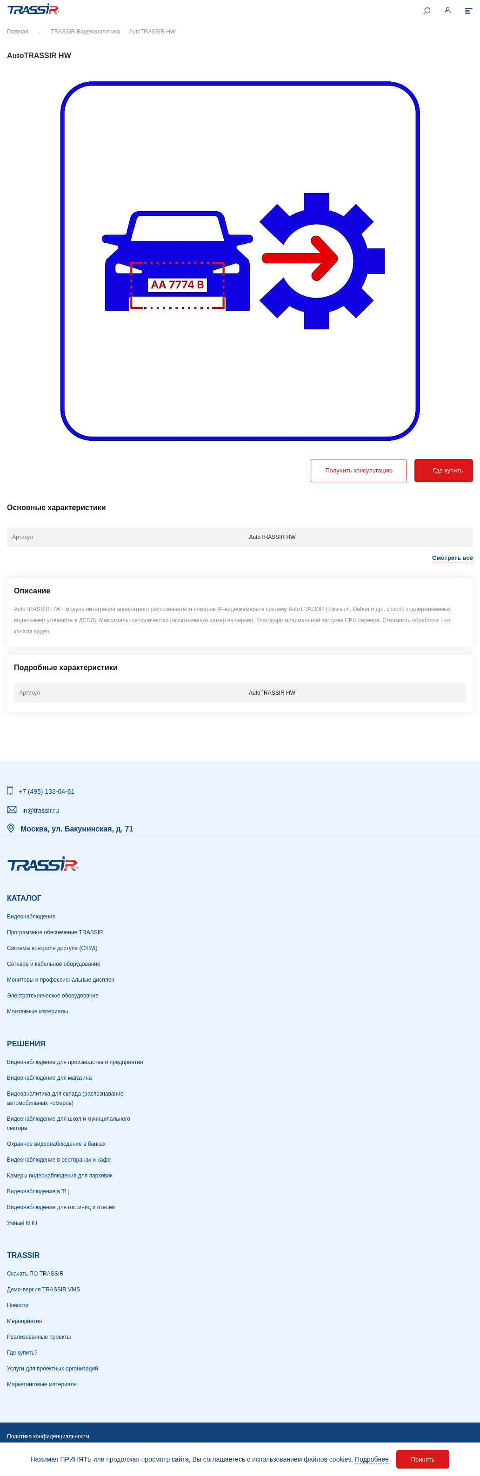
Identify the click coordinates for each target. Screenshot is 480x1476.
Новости (17, 1305)
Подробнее (372, 1459)
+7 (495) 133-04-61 (46, 791)
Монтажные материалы (37, 1011)
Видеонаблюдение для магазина (49, 1078)
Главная (17, 31)
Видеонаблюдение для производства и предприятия (75, 1062)
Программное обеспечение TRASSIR (55, 932)
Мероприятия (24, 1321)
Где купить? (22, 1353)
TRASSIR (23, 1255)
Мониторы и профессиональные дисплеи (60, 980)
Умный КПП (22, 1223)
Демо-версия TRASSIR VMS (43, 1289)
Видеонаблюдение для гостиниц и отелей (61, 1207)
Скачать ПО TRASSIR (35, 1273)
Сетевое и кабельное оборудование (53, 964)
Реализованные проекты (39, 1337)
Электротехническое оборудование (53, 995)
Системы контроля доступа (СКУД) (52, 948)
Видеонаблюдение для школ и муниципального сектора (68, 1123)
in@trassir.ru (40, 810)
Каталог (24, 898)
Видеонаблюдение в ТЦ (38, 1191)
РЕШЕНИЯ (26, 1044)
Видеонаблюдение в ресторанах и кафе (59, 1160)
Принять (423, 1459)
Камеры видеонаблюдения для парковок (60, 1175)
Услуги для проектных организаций (52, 1368)
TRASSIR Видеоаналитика (85, 31)
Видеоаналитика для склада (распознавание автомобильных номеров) (65, 1098)
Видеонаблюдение (31, 916)
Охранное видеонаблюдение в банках (56, 1144)
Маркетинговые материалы (42, 1384)
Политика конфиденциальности (48, 1436)
